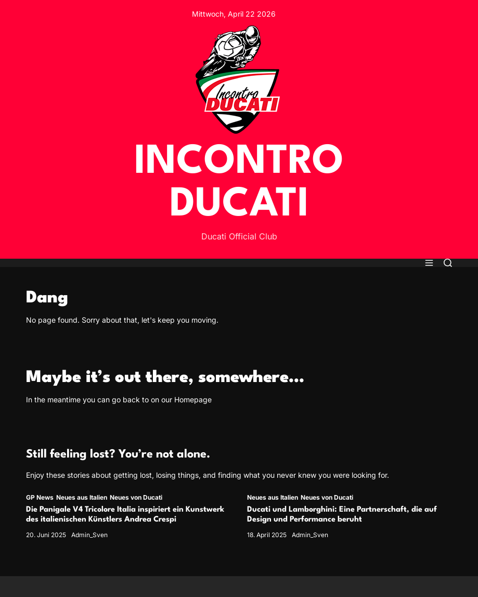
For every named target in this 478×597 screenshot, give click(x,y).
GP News (40, 497)
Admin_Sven (89, 535)
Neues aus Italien (81, 497)
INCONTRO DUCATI (239, 184)
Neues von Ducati (136, 497)
